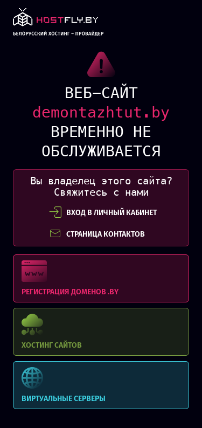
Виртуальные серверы (101, 385)
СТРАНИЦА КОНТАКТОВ (97, 233)
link (58, 25)
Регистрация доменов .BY (101, 278)
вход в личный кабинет (103, 212)
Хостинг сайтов (101, 332)
